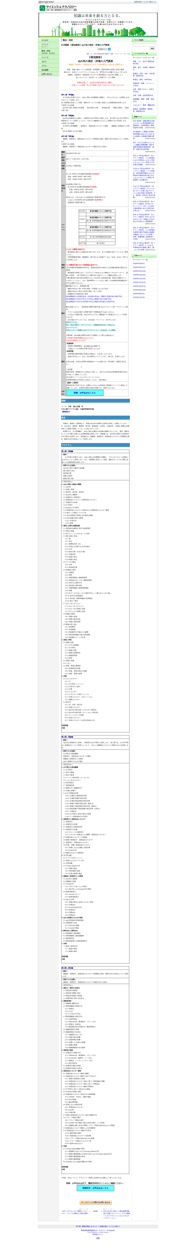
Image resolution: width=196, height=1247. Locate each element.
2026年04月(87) (139, 263)
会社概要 (45, 70)
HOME (95, 1211)
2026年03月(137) (139, 267)
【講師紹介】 (66, 412)
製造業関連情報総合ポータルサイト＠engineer (98, 1230)
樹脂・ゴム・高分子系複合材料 (95, 53)
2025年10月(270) (139, 286)
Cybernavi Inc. (94, 1232)
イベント (50, 45)
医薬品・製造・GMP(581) (142, 79)
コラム (44, 66)
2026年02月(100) (139, 271)
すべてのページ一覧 (140, 260)
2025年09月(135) (139, 290)
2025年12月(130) (139, 278)
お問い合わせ (47, 74)
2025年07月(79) (139, 297)
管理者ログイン (98, 1234)
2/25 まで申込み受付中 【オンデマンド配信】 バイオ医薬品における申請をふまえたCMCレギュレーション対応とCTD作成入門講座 (144, 160)
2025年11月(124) (139, 282)
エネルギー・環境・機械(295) (144, 105)
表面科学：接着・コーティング (113, 53)
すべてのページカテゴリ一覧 (143, 58)
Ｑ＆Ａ (44, 62)
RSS (98, 1238)
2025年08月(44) (139, 294)
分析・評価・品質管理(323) (143, 95)
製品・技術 (50, 52)
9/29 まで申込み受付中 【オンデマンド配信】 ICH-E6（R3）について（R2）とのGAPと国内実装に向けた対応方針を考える (144, 206)
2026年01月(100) (139, 275)
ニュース (45, 57)
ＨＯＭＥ (45, 40)
